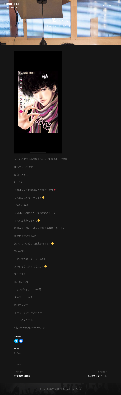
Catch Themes (76, 389)
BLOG (19, 364)
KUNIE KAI (11, 4)
